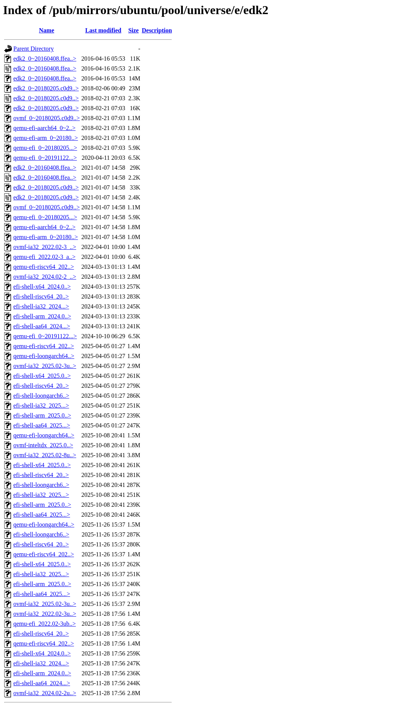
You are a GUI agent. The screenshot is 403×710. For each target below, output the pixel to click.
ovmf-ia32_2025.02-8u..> (44, 455)
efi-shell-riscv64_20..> (41, 296)
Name (46, 30)
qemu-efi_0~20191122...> (45, 157)
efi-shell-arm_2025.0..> (42, 415)
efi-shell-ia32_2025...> (41, 405)
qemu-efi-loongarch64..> (43, 356)
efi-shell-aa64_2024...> (41, 326)
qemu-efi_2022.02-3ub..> (44, 623)
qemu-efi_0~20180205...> (45, 148)
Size (133, 30)
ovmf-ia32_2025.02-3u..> (44, 366)
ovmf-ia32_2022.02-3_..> (44, 247)
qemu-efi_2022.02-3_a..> (44, 257)
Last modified (103, 30)
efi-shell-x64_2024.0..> (42, 286)
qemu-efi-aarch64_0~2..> (44, 128)
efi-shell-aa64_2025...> (41, 425)
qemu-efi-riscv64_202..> (43, 266)
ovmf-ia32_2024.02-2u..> (44, 693)
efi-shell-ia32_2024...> (41, 306)
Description (157, 30)
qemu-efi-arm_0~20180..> (45, 138)
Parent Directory (33, 48)
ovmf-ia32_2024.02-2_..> (44, 276)
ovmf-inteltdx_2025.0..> (43, 445)
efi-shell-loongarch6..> (41, 395)
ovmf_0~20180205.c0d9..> (46, 118)
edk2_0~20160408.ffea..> (44, 58)
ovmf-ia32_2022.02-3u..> (44, 613)
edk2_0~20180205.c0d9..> (46, 88)
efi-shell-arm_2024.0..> (42, 316)
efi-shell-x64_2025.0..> (42, 376)
